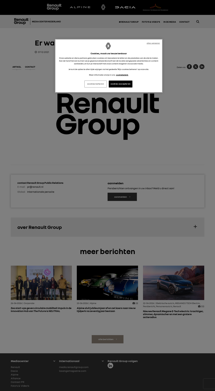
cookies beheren (95, 84)
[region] (109, 66)
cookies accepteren (121, 84)
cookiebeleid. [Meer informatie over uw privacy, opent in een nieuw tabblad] (122, 75)
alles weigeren (153, 43)
